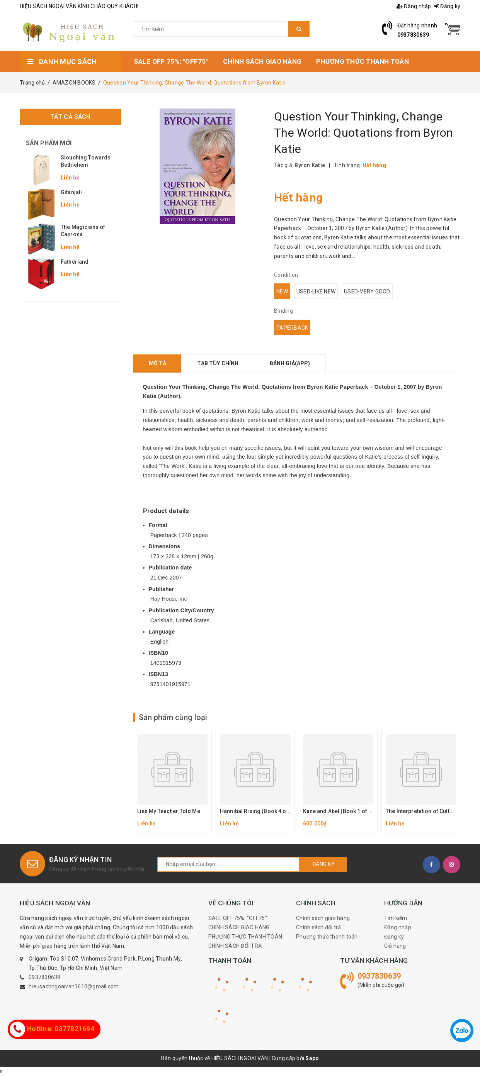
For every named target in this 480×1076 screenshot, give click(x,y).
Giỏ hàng (395, 946)
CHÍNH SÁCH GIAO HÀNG (239, 927)
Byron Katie (309, 165)
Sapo (312, 1058)
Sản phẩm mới (48, 143)
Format (158, 525)
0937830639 (413, 35)
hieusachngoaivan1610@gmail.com (74, 986)
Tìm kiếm (395, 918)
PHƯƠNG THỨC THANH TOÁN (245, 937)
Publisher (161, 589)
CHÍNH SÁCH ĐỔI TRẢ (235, 946)
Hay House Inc (168, 599)
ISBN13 (159, 674)
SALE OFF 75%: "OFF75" (237, 918)
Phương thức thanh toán (327, 937)
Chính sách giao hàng (323, 918)
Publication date (170, 567)
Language (162, 632)
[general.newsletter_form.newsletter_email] (228, 864)
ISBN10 (159, 653)
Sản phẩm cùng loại (173, 717)
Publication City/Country (181, 610)
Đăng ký (447, 6)
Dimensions (164, 546)
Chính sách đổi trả (318, 927)
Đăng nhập (414, 6)
